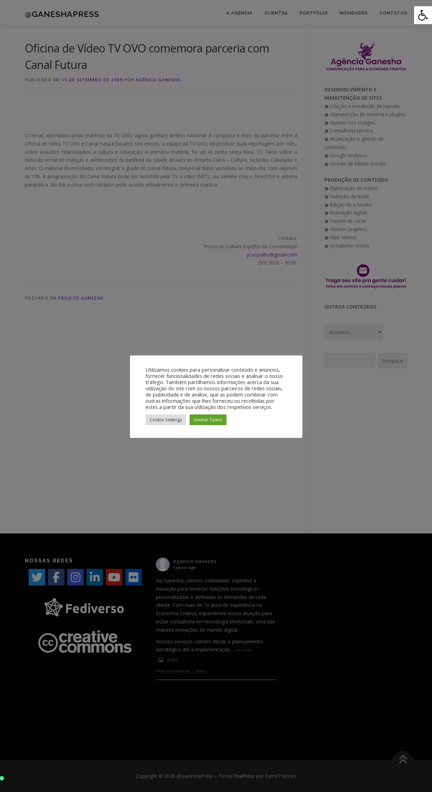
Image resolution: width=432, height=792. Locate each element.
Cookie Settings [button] (166, 420)
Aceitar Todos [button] (208, 420)
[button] (423, 15)
